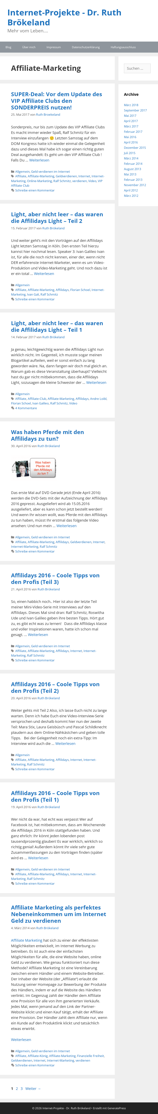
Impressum (54, 47)
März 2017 (131, 126)
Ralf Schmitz (62, 181)
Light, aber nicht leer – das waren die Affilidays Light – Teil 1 (57, 326)
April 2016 (131, 142)
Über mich (28, 47)
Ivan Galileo (40, 403)
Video (92, 181)
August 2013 (132, 169)
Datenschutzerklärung (86, 47)
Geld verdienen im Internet (50, 171)
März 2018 (131, 105)
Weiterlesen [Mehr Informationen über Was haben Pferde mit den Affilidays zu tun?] (66, 525)
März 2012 (131, 196)
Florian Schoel (80, 290)
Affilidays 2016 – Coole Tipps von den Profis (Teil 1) (55, 796)
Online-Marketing (39, 181)
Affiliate (20, 176)
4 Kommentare (26, 408)
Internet (84, 176)
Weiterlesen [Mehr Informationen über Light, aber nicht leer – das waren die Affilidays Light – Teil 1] (96, 382)
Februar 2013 (133, 180)
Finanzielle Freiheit (90, 1056)
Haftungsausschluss (123, 47)
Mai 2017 (130, 116)
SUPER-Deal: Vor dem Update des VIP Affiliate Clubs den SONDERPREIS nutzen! (56, 100)
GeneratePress (116, 1108)
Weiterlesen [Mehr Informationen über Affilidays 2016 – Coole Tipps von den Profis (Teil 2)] (65, 743)
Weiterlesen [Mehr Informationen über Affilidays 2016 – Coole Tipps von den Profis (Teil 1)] (38, 857)
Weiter (33, 1088)
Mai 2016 (130, 137)
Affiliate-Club (37, 399)
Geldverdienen (66, 176)
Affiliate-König (38, 1056)
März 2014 (131, 158)
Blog (8, 47)
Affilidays (62, 290)
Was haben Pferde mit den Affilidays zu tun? (47, 435)
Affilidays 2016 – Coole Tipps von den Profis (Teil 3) (55, 578)
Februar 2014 (133, 164)
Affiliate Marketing (27, 940)
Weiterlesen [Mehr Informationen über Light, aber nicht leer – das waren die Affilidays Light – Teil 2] (44, 273)
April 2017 (131, 121)
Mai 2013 (130, 174)
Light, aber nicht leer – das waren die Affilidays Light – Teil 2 (57, 217)
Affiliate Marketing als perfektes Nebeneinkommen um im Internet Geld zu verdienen (58, 914)
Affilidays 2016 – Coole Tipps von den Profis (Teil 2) (55, 687)
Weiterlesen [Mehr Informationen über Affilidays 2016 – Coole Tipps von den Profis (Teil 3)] (38, 634)
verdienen (79, 181)
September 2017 (135, 110)
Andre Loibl (98, 399)
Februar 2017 (133, 132)
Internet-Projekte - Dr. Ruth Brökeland (64, 17)
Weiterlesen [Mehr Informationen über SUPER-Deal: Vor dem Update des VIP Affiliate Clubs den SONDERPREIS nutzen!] (39, 160)
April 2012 (131, 190)
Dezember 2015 (135, 148)
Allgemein (22, 171)
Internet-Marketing (24, 546)
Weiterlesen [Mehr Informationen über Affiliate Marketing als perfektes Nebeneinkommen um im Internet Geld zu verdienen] (21, 1039)
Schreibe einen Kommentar (35, 190)
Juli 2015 (129, 153)
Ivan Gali (33, 294)
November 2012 (135, 185)
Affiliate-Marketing (41, 176)
